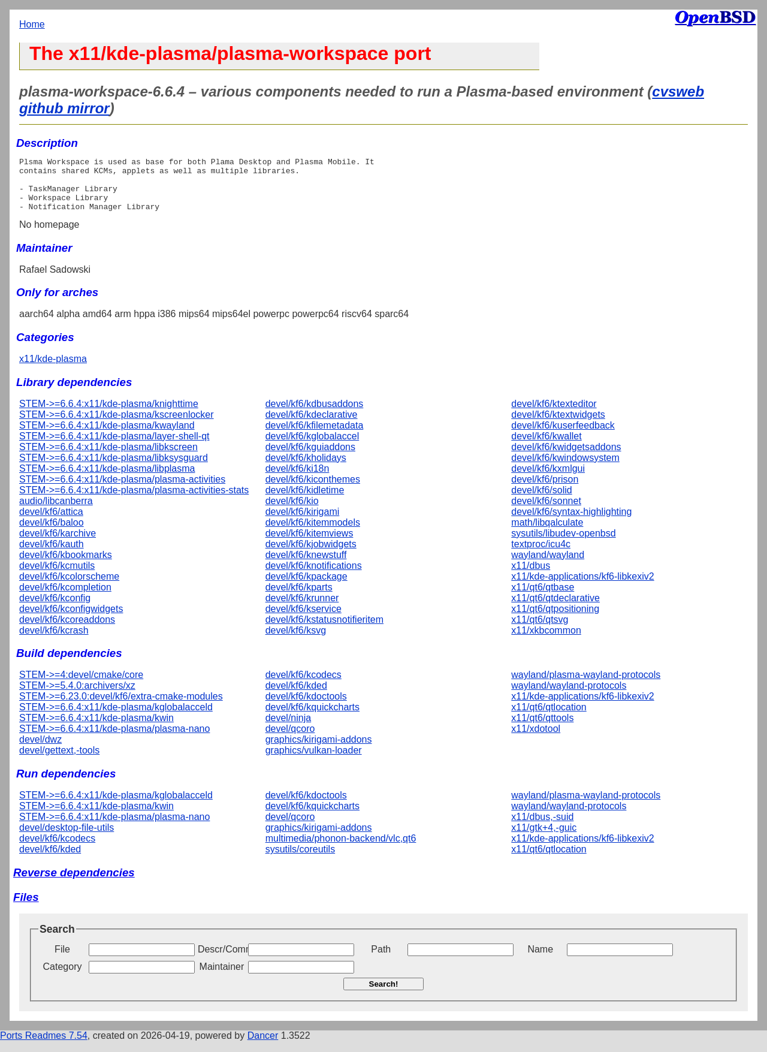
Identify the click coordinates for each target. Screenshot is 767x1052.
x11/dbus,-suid (542, 827)
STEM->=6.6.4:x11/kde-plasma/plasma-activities (122, 490)
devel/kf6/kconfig (54, 609)
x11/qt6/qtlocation (548, 718)
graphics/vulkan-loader (313, 761)
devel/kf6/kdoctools (306, 707)
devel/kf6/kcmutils (57, 576)
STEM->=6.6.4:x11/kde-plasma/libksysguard (113, 468)
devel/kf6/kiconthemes (312, 490)
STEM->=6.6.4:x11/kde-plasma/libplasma (107, 479)
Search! (383, 994)
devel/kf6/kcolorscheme (69, 587)
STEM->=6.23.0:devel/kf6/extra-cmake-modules (121, 707)
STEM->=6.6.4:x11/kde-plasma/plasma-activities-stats (134, 501)
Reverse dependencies (74, 883)
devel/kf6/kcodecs (303, 685)
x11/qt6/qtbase (542, 598)
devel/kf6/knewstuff (306, 565)
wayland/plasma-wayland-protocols (585, 685)
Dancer (263, 1046)
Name (540, 960)
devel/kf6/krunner (302, 609)
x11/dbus (530, 576)
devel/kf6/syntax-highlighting (571, 522)
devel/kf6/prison (544, 490)
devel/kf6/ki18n (297, 479)
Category (62, 977)
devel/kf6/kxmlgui (548, 479)
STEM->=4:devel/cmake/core (81, 685)
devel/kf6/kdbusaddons (314, 414)
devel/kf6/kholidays (305, 468)
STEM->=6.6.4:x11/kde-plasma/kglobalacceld (116, 718)
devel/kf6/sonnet (546, 512)
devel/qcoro (290, 739)
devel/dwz (40, 750)
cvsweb (678, 91)
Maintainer (222, 977)
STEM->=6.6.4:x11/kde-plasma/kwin (96, 729)
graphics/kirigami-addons (318, 750)
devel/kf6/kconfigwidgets (71, 619)
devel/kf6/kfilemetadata (314, 436)
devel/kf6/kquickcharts (312, 718)
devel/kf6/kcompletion (65, 598)
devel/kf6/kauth (51, 555)
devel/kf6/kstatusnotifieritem (324, 630)
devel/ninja (288, 729)
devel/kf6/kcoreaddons (67, 630)
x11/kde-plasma (53, 369)
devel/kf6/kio (292, 512)
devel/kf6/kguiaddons (310, 458)
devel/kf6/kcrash (54, 641)
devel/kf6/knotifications (313, 576)
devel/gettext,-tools (59, 761)
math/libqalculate (547, 533)
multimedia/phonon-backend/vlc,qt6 (340, 849)
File (62, 960)
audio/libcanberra (56, 512)
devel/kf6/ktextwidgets (558, 425)
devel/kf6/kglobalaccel (312, 447)
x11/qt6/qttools (542, 729)
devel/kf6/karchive (57, 544)
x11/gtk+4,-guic (543, 838)
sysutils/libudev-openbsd (563, 544)
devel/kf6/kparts (299, 598)
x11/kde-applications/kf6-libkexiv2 (582, 587)
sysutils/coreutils (300, 860)
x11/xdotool (535, 739)
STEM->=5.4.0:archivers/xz (77, 696)
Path (381, 960)
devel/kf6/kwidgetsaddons (566, 458)
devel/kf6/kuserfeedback (563, 436)
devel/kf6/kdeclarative (311, 425)
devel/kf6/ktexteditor (553, 414)
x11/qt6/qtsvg (539, 630)
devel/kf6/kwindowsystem (565, 468)
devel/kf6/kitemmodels (312, 533)
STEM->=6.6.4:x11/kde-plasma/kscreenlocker (116, 425)
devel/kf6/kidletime (305, 501)
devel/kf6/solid (541, 501)
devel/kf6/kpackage (306, 587)
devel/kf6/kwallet (546, 447)
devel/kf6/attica (51, 522)
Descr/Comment (222, 960)
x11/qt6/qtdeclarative (555, 609)
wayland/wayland (547, 565)
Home (32, 24)
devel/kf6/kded (296, 696)
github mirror (64, 108)
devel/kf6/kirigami (302, 522)
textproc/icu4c (540, 555)
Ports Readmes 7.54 (43, 1046)
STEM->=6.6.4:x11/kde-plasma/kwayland (107, 436)
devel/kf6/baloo (51, 533)
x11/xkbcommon (546, 641)
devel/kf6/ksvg (295, 641)
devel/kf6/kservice (303, 619)
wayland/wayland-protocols (568, 696)
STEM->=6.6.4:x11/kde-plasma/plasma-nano (114, 739)
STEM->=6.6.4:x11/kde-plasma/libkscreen (108, 458)
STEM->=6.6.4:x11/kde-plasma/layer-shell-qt (114, 447)
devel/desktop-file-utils (66, 838)
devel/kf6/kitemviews (309, 544)
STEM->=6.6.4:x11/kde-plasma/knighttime (108, 414)
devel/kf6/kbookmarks (65, 565)
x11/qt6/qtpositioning (555, 619)
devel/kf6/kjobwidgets (311, 555)
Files (26, 908)
